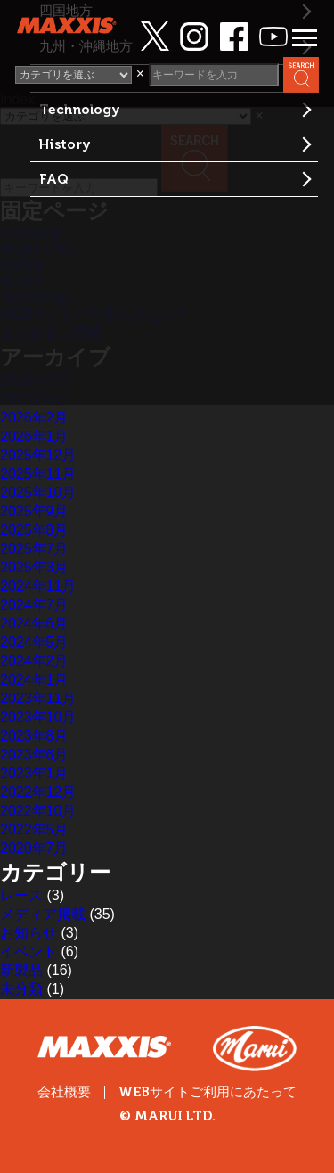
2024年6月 (34, 623)
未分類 (21, 989)
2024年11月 (38, 586)
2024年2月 (34, 661)
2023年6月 (34, 754)
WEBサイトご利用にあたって (207, 1092)
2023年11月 (38, 698)
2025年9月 (34, 511)
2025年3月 (34, 567)
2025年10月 (38, 492)
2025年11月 (38, 473)
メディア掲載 (43, 914)
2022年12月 (38, 792)
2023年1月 (34, 773)
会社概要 (64, 1092)
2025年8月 (34, 529)
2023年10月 (38, 717)
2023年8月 (34, 735)
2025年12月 (38, 455)
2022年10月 (38, 810)
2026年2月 (34, 417)
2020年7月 (34, 848)
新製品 (21, 970)
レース (21, 895)
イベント (28, 951)
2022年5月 (34, 829)
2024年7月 (34, 604)
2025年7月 (34, 548)
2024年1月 (34, 679)
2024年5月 (34, 642)
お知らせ (28, 932)
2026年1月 (34, 436)
